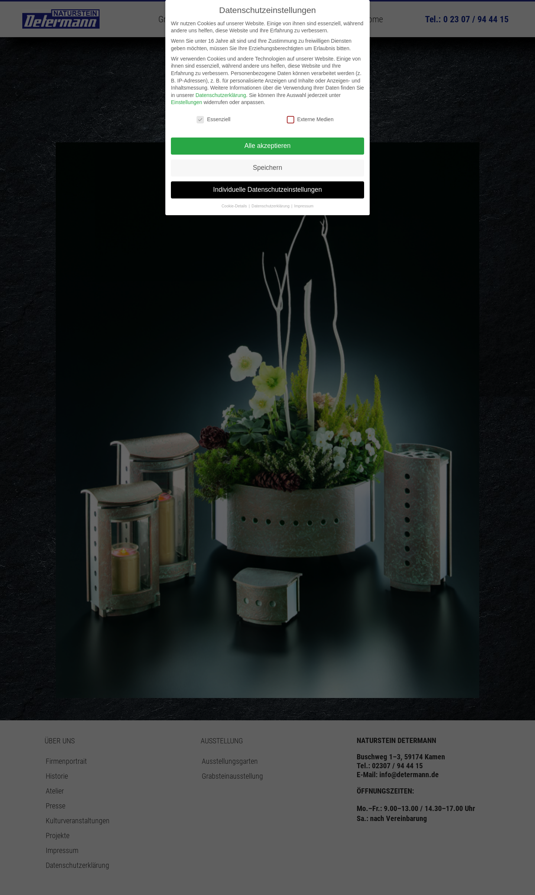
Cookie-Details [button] (234, 206)
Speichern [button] (267, 167)
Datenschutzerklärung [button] (271, 206)
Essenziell (213, 119)
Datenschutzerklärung (220, 95)
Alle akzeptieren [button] (267, 145)
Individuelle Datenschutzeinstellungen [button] (267, 189)
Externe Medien (310, 119)
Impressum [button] (304, 206)
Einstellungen (186, 102)
